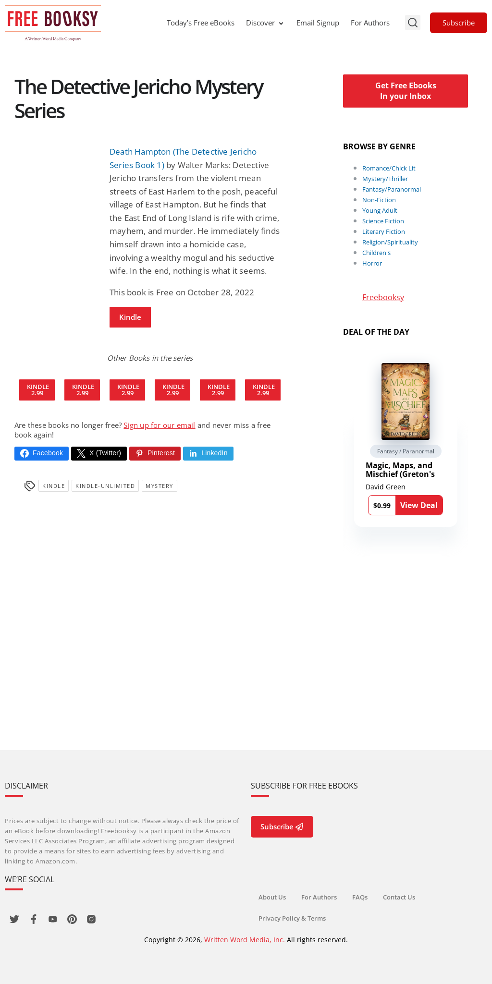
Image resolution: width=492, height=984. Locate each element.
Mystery (159, 485)
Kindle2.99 (38, 389)
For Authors (370, 22)
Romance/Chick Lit (389, 168)
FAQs (360, 897)
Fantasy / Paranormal (405, 451)
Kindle (130, 317)
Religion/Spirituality (390, 242)
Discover (265, 22)
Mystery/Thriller (385, 178)
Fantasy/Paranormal (391, 189)
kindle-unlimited (105, 485)
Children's (376, 252)
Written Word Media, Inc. (244, 939)
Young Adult (379, 210)
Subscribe (459, 22)
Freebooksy (383, 297)
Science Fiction (383, 221)
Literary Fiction (383, 231)
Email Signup (317, 22)
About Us (272, 897)
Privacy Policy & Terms (292, 918)
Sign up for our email (159, 425)
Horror (372, 263)
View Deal (419, 505)
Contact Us (399, 897)
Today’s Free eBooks (200, 22)
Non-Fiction (379, 199)
